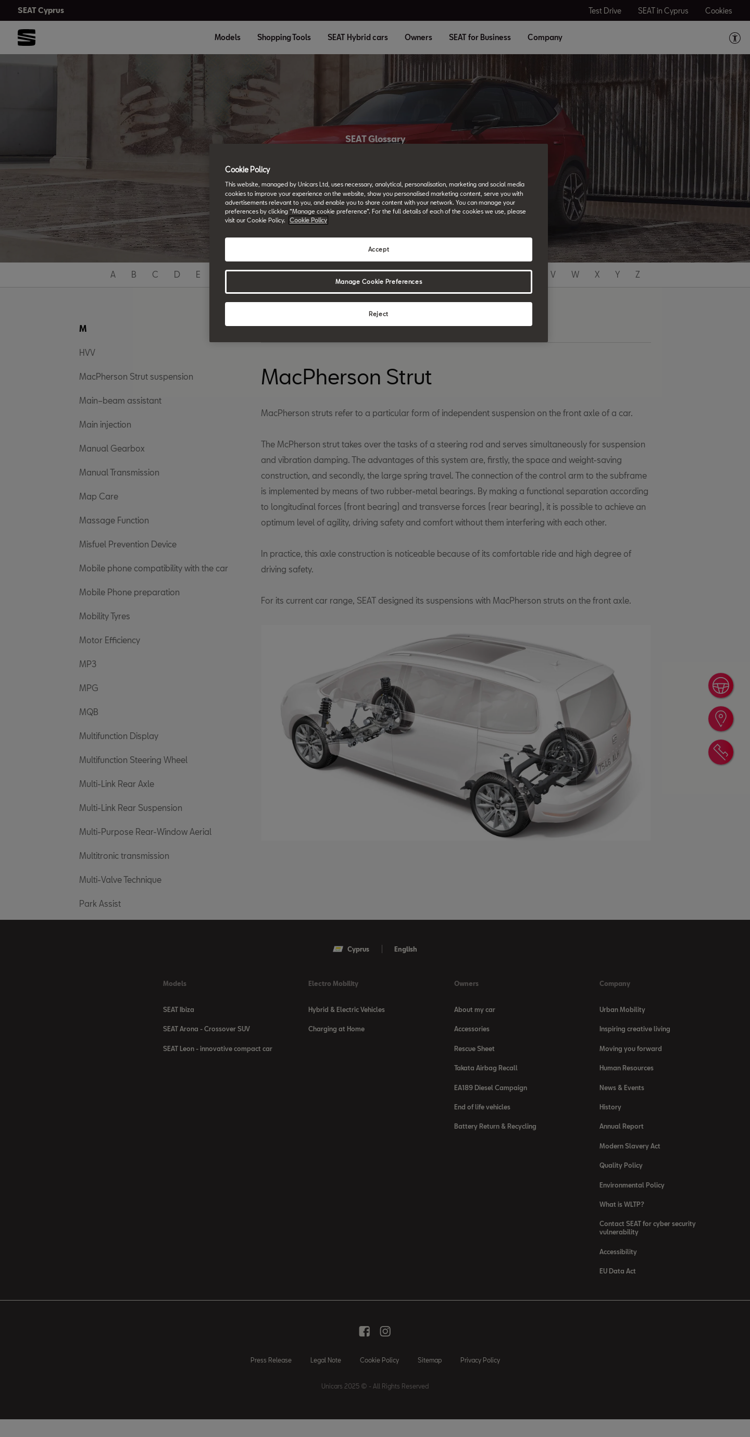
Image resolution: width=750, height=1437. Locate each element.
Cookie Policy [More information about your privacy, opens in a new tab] (308, 220)
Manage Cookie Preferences (378, 281)
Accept (378, 249)
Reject (378, 313)
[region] (378, 243)
